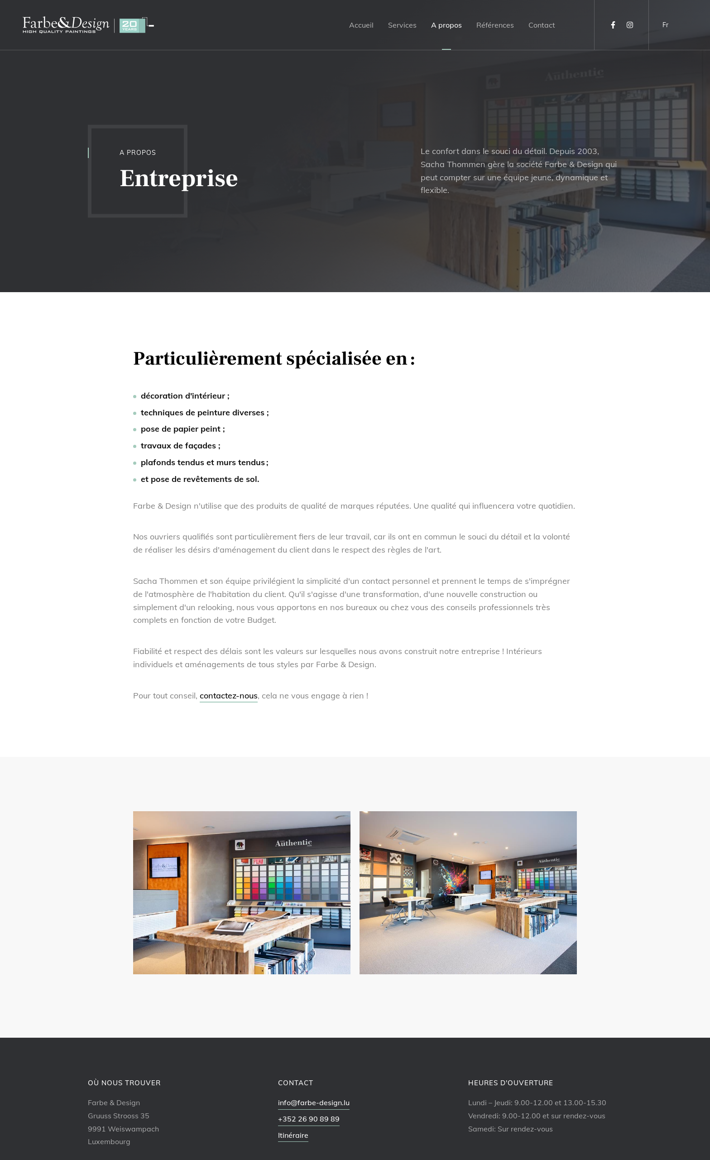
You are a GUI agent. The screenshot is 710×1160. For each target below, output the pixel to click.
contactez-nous (229, 695)
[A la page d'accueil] (88, 25)
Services (402, 24)
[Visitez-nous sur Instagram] (630, 25)
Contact (541, 24)
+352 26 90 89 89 (309, 1118)
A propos (446, 24)
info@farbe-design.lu (314, 1102)
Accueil (361, 24)
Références (495, 24)
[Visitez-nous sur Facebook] (613, 25)
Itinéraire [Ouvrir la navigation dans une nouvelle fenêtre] (293, 1135)
